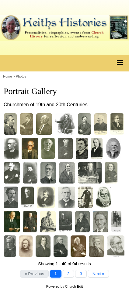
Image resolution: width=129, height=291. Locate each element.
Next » (98, 273)
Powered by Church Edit (64, 286)
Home (7, 76)
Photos (21, 76)
